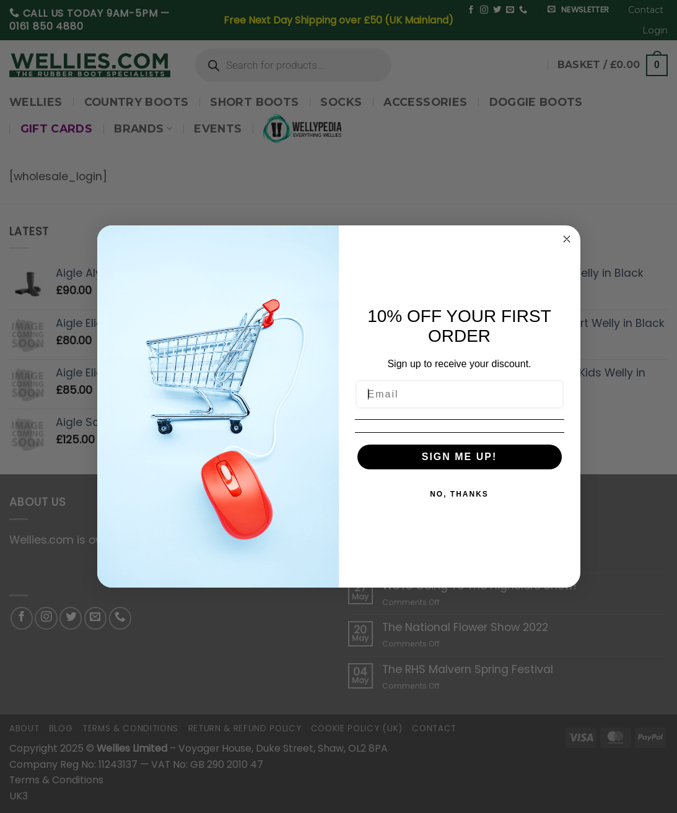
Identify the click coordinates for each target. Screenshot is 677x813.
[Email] (459, 394)
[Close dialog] (566, 239)
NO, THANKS (459, 494)
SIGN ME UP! (459, 456)
